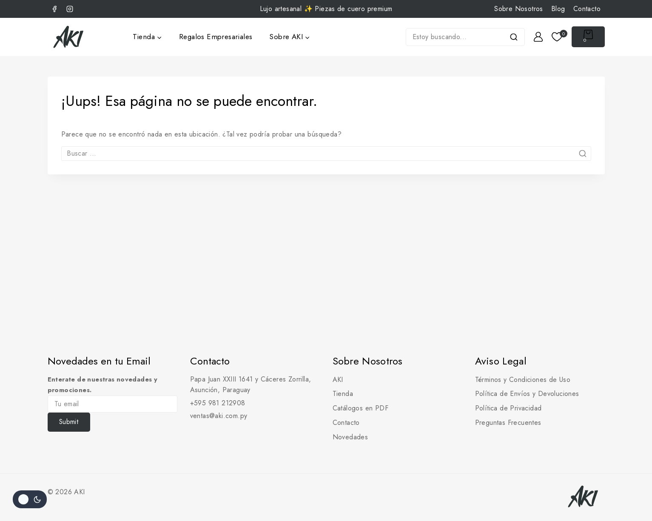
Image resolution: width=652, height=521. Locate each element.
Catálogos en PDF (360, 408)
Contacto (587, 9)
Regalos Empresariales (215, 36)
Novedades (350, 437)
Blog (558, 9)
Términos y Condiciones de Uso (523, 379)
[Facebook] (54, 9)
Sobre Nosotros (518, 9)
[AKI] (69, 37)
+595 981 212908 (217, 403)
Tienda (343, 394)
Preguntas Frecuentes (508, 422)
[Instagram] (70, 9)
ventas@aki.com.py (219, 416)
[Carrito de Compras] (588, 37)
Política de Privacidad (508, 408)
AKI (338, 379)
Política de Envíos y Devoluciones (527, 394)
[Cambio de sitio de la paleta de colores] (30, 499)
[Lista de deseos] (557, 36)
